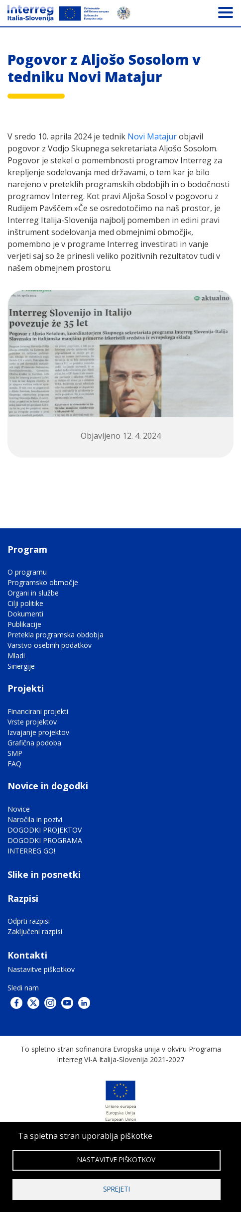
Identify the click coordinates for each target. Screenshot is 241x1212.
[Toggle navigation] (226, 11)
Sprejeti (116, 1189)
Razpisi (22, 898)
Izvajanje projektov (38, 732)
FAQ (14, 763)
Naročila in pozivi (34, 819)
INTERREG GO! (31, 850)
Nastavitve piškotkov (41, 969)
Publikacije (24, 624)
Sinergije (21, 666)
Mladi (16, 655)
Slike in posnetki (44, 874)
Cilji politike (25, 603)
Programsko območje (42, 582)
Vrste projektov (32, 722)
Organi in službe (33, 593)
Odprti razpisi (28, 921)
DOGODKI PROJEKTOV (44, 830)
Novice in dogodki (47, 786)
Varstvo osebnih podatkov (49, 645)
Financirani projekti (37, 711)
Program (27, 549)
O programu (27, 572)
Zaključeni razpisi (34, 931)
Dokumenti (25, 613)
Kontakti (27, 955)
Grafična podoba (34, 742)
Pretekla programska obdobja (55, 634)
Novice (18, 809)
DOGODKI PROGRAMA (44, 840)
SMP (14, 753)
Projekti (25, 688)
